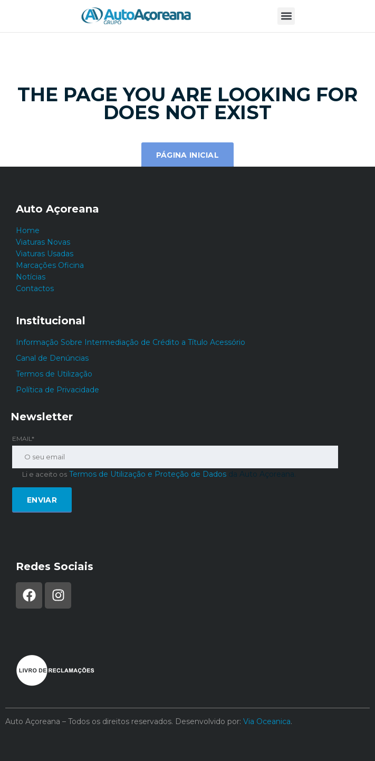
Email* (23, 438)
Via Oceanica (267, 721)
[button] (286, 16)
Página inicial (187, 155)
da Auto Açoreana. (182, 474)
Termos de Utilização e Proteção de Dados (147, 474)
